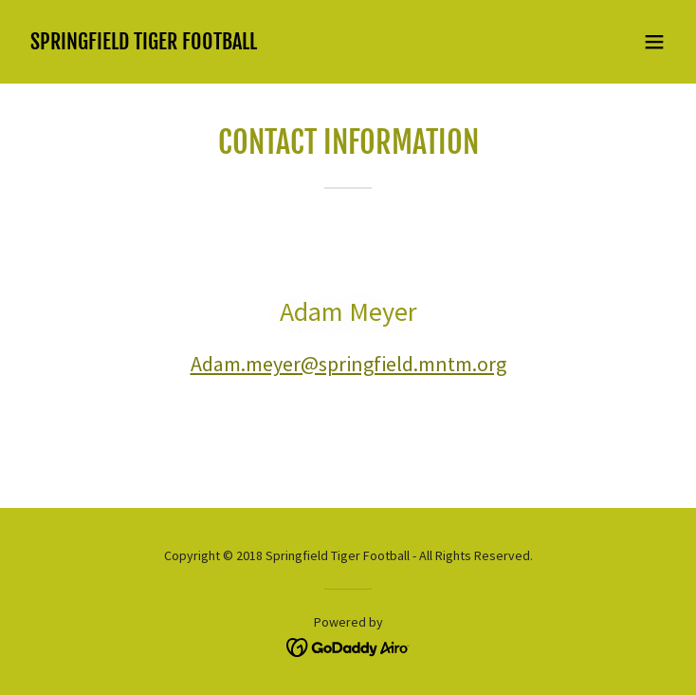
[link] (143, 43)
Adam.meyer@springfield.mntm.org (348, 363)
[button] (654, 42)
